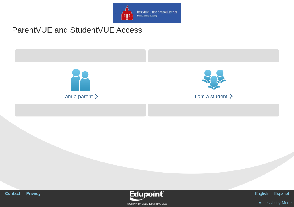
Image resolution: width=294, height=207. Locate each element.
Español (281, 193)
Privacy (33, 193)
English (261, 193)
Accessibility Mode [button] (275, 202)
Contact (12, 193)
